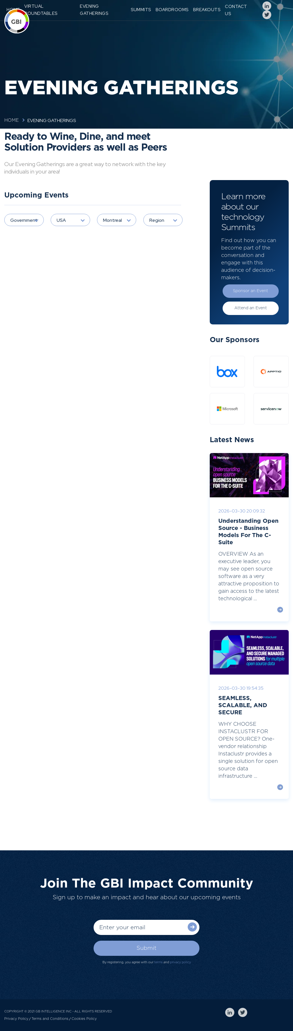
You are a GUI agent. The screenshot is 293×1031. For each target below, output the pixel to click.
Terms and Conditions (49, 1018)
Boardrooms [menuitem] (172, 10)
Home (11, 120)
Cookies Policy (84, 1018)
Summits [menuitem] (141, 10)
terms (158, 962)
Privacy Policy (16, 1018)
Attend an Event (250, 308)
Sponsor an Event (250, 291)
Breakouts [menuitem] (207, 10)
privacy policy (180, 962)
